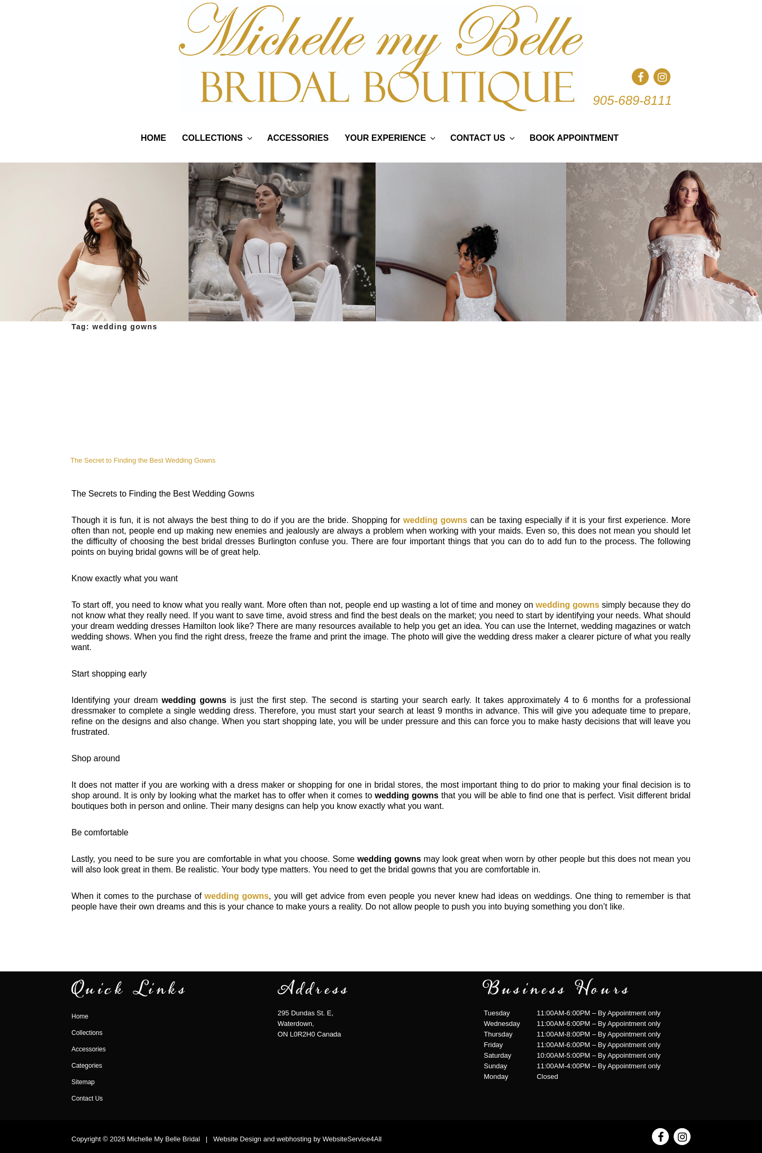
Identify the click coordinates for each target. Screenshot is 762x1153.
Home (153, 137)
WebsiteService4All (352, 1139)
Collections (218, 137)
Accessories (298, 137)
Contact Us (483, 137)
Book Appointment (574, 137)
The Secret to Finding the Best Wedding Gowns (142, 460)
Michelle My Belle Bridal (163, 1139)
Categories (86, 1065)
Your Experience (390, 137)
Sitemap (83, 1082)
